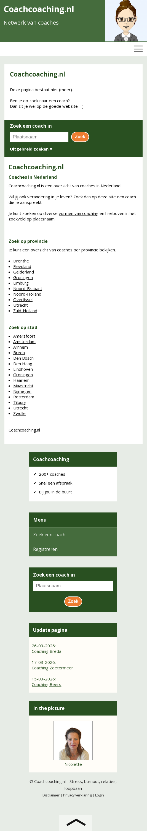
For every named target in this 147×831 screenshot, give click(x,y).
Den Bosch (23, 358)
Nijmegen (22, 391)
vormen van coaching (78, 213)
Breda (19, 352)
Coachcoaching (51, 459)
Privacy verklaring (77, 795)
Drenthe (21, 261)
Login (99, 795)
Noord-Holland (27, 294)
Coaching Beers (46, 684)
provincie (89, 250)
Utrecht (20, 305)
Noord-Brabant (27, 288)
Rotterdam (23, 396)
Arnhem (20, 347)
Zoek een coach (49, 535)
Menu (40, 520)
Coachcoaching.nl (50, 781)
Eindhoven (23, 369)
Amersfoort (24, 336)
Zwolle (19, 413)
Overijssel (23, 299)
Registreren (45, 549)
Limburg (21, 283)
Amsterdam (24, 341)
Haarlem (21, 380)
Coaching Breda (46, 651)
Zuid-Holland (25, 310)
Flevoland (22, 266)
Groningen (23, 277)
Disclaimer (51, 795)
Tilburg (19, 402)
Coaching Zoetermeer (52, 667)
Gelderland (23, 272)
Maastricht (23, 385)
